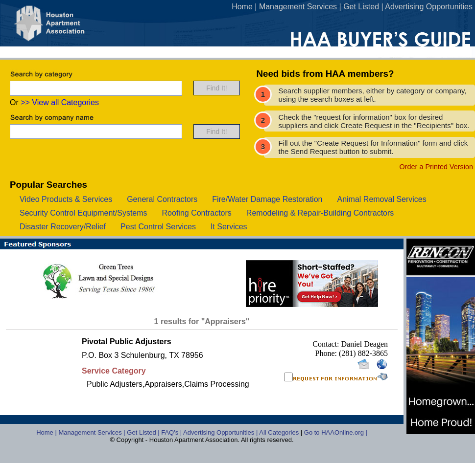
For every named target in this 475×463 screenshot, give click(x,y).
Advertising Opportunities (429, 6)
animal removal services (381, 199)
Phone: (327, 353)
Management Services (298, 6)
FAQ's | (172, 432)
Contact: (326, 344)
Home (242, 6)
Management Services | (92, 432)
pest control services (158, 226)
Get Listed (361, 6)
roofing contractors (197, 213)
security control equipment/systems (83, 213)
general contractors (162, 199)
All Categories (280, 432)
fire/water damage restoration (267, 199)
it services (229, 226)
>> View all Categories (60, 102)
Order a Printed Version (436, 167)
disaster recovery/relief (63, 226)
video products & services (66, 199)
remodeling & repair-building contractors (320, 213)
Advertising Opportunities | (221, 432)
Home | (47, 432)
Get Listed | (144, 432)
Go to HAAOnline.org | (335, 432)
